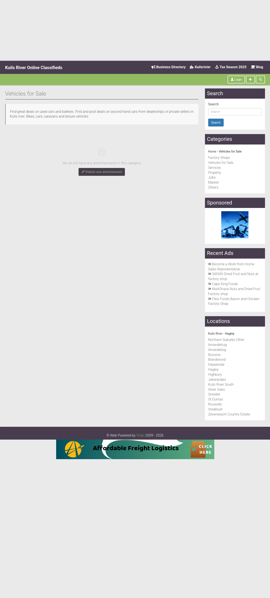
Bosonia (214, 355)
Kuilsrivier (200, 67)
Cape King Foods (225, 284)
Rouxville (215, 404)
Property (214, 173)
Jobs (212, 177)
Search (213, 104)
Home (212, 151)
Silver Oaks (216, 389)
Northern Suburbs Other (226, 340)
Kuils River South (221, 384)
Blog (257, 67)
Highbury (215, 374)
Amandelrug (217, 345)
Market (213, 182)
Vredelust (215, 409)
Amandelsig (217, 350)
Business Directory (168, 67)
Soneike (214, 394)
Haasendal (216, 364)
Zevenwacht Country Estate (229, 414)
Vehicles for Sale (220, 163)
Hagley (213, 369)
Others (213, 187)
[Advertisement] (135, 30)
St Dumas (215, 399)
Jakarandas (217, 379)
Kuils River (215, 333)
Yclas (140, 435)
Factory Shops (219, 158)
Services (214, 168)
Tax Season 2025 (231, 67)
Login (236, 79)
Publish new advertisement (102, 172)
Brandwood (217, 359)
